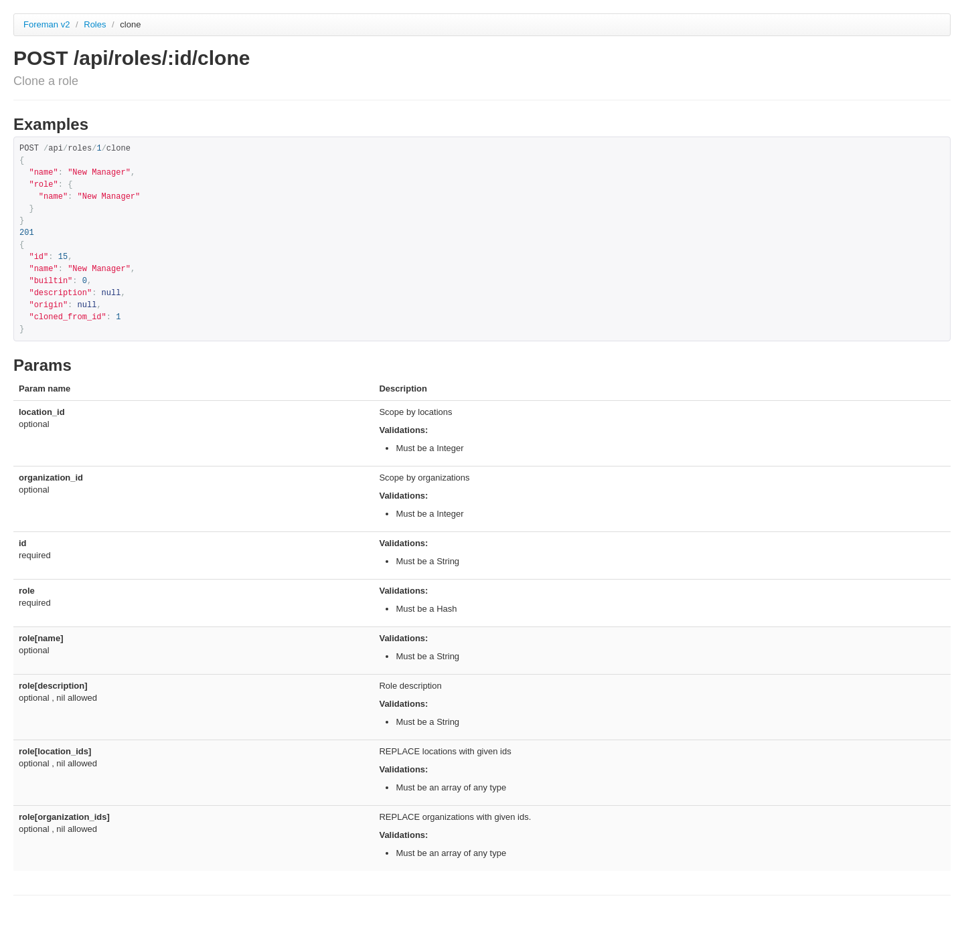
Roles (96, 24)
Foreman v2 (46, 24)
